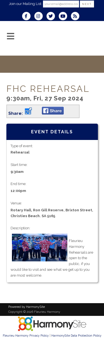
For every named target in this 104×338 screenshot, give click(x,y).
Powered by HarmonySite (26, 307)
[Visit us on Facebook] (28, 17)
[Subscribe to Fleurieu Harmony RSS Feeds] (76, 17)
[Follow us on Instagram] (40, 17)
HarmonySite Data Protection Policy (76, 335)
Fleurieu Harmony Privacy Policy (26, 335)
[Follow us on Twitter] (52, 17)
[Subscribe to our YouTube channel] (65, 17)
